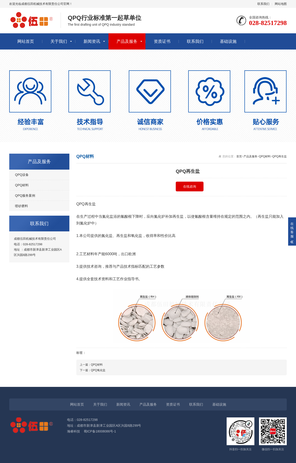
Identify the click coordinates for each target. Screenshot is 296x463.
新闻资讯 (91, 41)
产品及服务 (127, 41)
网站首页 (25, 41)
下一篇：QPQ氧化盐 (92, 370)
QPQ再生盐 (279, 156)
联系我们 (263, 4)
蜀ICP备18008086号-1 (100, 431)
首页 (239, 156)
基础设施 (228, 41)
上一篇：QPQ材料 (91, 364)
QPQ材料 (265, 156)
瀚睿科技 (73, 431)
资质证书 (162, 41)
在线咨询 (189, 186)
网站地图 (281, 4)
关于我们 (58, 41)
